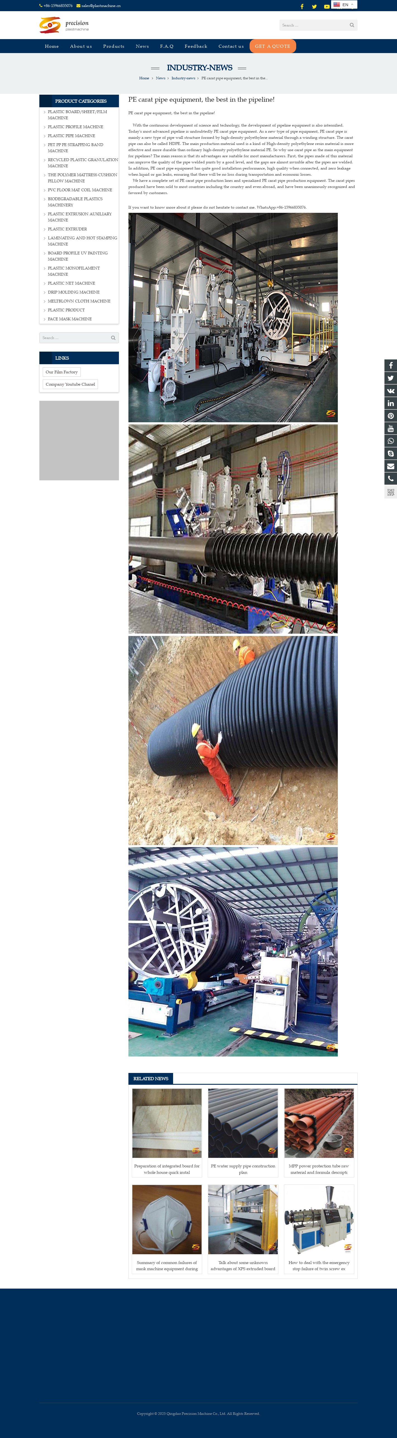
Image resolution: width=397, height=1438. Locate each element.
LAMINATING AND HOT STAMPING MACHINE (82, 241)
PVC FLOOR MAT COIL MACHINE (80, 190)
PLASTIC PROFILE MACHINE (75, 127)
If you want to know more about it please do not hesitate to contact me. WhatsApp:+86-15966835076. (217, 207)
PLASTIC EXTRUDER (67, 229)
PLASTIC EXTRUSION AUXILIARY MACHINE (80, 217)
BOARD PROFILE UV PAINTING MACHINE (78, 256)
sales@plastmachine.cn (101, 5)
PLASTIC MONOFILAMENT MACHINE (74, 271)
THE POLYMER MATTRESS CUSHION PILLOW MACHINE (82, 178)
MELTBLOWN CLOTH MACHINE (79, 301)
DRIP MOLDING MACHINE (74, 292)
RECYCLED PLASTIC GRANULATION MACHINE (83, 163)
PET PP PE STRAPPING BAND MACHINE (75, 147)
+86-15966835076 (58, 5)
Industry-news (198, 68)
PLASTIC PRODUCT (66, 310)
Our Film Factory (62, 372)
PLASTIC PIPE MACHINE (71, 135)
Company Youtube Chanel (70, 384)
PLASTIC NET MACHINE (71, 283)
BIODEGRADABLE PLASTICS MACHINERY (75, 202)
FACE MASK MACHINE (70, 319)
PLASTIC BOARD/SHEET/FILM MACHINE (77, 114)
